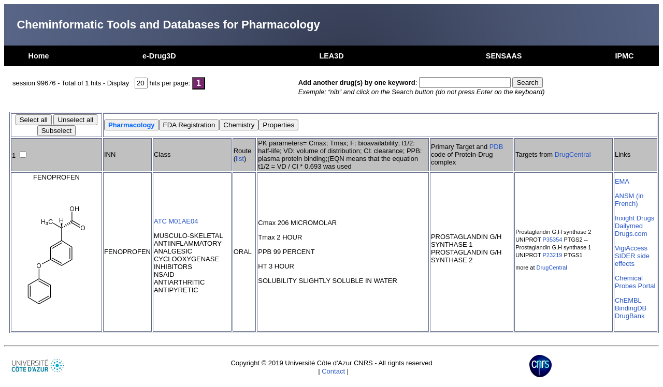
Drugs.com (631, 233)
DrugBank (630, 316)
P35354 (553, 239)
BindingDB (630, 308)
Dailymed (629, 226)
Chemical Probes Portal (635, 282)
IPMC (624, 56)
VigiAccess (631, 248)
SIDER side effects (632, 259)
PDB (496, 147)
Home (38, 56)
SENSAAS (504, 56)
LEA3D (331, 56)
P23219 (553, 255)
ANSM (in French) (629, 199)
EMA (622, 181)
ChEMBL (628, 300)
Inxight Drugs (634, 218)
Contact (333, 371)
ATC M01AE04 (176, 221)
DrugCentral (573, 154)
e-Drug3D (159, 56)
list (240, 158)
